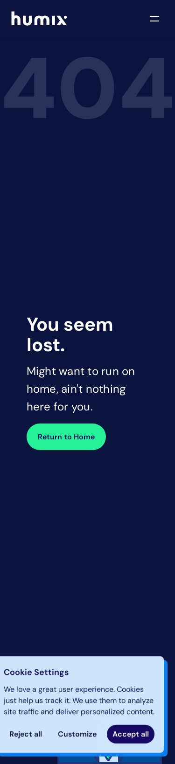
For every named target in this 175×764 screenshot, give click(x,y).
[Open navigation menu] (154, 18)
